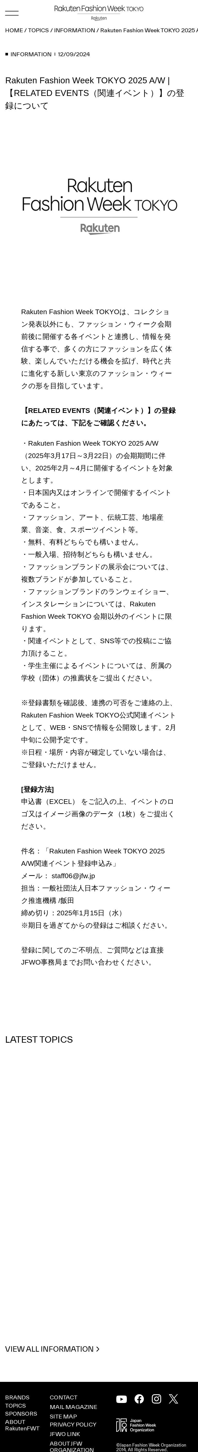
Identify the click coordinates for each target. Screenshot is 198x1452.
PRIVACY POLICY (73, 1424)
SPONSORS (21, 1413)
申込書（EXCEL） (50, 801)
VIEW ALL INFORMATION (49, 1349)
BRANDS (17, 1397)
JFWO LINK (65, 1434)
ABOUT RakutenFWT (22, 1425)
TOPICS (15, 1405)
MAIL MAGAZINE (73, 1407)
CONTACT (63, 1397)
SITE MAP (63, 1416)
